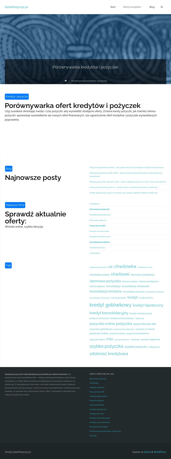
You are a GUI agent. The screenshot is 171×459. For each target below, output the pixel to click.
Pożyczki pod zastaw (99, 427)
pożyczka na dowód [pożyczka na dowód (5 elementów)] (145, 329)
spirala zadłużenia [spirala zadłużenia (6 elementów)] (150, 339)
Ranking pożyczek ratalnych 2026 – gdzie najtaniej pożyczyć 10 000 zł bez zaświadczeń (128, 182)
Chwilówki (94, 383)
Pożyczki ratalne (97, 400)
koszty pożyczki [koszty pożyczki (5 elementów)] (118, 298)
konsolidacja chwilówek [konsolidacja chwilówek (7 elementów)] (135, 286)
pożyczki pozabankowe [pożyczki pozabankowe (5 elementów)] (138, 333)
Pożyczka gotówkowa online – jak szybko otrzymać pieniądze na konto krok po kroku (127, 167)
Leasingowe (95, 253)
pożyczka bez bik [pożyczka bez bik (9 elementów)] (144, 324)
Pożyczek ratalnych (98, 220)
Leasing (93, 435)
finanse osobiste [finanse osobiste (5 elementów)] (130, 281)
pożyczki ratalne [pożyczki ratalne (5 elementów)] (97, 339)
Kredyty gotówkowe (98, 396)
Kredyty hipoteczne (98, 409)
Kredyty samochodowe (100, 422)
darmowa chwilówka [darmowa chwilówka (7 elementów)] (142, 274)
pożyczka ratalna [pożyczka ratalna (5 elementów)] (117, 333)
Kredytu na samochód (99, 231)
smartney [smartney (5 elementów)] (135, 339)
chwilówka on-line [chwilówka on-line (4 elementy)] (144, 267)
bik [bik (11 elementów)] (111, 267)
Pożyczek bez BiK (97, 226)
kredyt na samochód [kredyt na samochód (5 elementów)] (99, 318)
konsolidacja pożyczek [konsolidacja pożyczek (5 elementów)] (134, 291)
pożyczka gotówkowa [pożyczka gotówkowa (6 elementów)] (101, 329)
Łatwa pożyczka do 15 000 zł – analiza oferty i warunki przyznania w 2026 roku (124, 187)
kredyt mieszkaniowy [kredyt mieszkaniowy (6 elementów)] (141, 313)
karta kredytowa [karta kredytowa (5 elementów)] (97, 286)
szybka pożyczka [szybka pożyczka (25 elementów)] (106, 346)
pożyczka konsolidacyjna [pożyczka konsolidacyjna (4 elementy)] (124, 329)
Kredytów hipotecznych (100, 236)
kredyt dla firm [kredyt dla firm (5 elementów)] (146, 298)
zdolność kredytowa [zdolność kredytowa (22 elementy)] (109, 353)
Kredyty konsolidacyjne (100, 418)
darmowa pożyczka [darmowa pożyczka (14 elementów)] (105, 281)
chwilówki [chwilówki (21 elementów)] (120, 274)
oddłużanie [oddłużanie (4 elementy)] (139, 318)
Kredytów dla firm (97, 247)
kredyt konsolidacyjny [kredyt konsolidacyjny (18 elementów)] (109, 313)
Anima (147, 452)
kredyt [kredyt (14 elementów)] (132, 297)
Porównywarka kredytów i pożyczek (105, 431)
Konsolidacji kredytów (100, 242)
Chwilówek (94, 204)
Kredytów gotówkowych (100, 215)
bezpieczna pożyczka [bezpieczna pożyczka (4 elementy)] (98, 267)
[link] (161, 7)
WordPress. (160, 452)
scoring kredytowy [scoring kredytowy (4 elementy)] (121, 340)
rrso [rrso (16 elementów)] (109, 339)
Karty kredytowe (97, 405)
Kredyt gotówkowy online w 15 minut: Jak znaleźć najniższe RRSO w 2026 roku (124, 193)
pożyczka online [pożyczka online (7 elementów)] (99, 333)
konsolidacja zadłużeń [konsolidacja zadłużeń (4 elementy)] (155, 292)
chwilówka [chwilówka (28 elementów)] (125, 266)
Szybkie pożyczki (97, 387)
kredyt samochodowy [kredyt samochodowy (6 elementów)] (122, 318)
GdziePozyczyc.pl (16, 7)
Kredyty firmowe (97, 414)
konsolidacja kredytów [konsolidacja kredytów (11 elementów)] (106, 291)
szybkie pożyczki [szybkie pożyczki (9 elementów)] (136, 346)
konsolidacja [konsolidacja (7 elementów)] (113, 286)
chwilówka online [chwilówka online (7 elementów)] (100, 274)
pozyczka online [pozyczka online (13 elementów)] (102, 324)
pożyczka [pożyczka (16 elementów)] (124, 323)
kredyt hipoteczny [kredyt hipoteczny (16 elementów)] (148, 305)
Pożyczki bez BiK (97, 392)
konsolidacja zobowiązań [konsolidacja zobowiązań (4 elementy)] (100, 298)
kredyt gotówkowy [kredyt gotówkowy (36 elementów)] (111, 305)
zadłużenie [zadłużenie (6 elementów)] (153, 347)
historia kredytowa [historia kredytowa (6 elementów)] (148, 281)
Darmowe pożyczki (98, 379)
